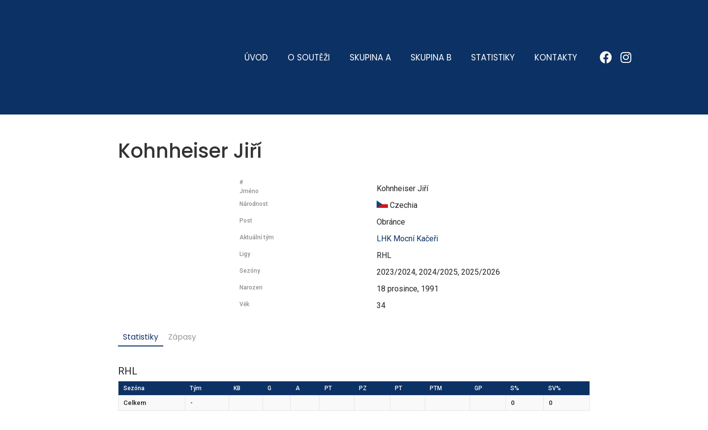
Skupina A (370, 22)
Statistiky (493, 22)
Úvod (256, 22)
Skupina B (431, 22)
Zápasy (182, 266)
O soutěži (309, 22)
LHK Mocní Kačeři (407, 168)
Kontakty (555, 22)
